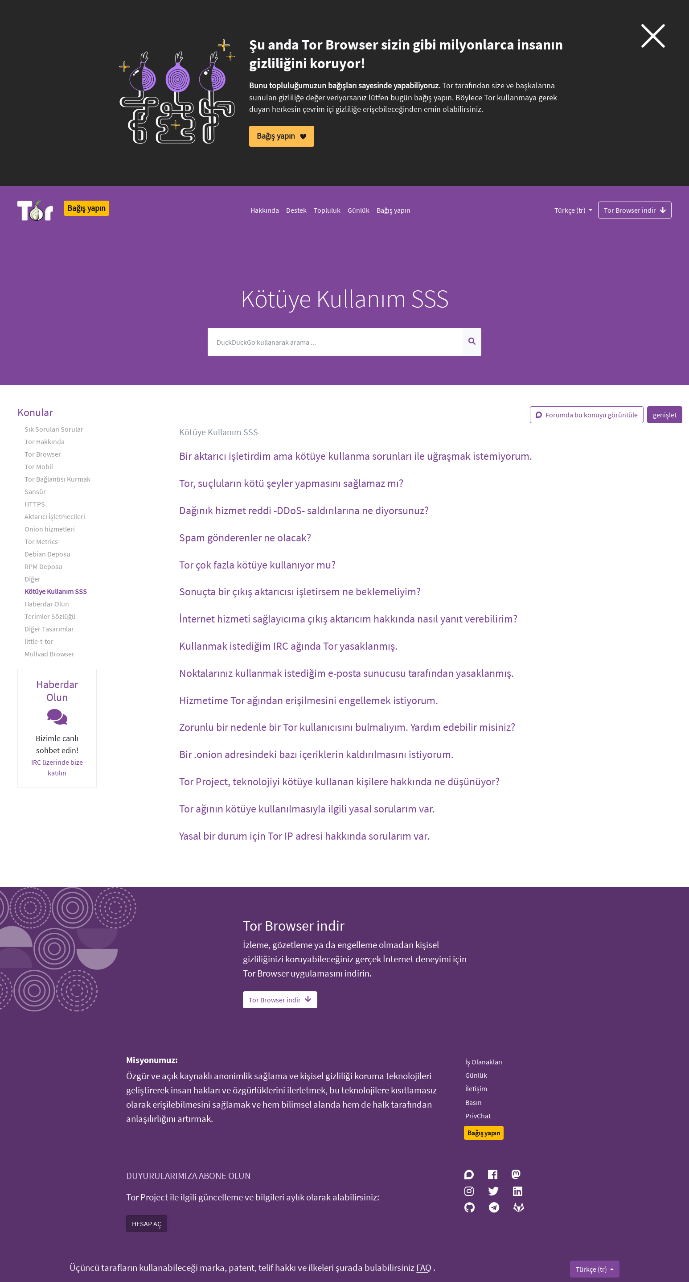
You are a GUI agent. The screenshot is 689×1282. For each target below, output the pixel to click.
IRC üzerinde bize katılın (57, 767)
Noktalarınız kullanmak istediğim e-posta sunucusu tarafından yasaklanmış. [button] (346, 673)
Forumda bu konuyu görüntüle (587, 414)
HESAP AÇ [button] (146, 1223)
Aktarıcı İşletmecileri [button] (55, 516)
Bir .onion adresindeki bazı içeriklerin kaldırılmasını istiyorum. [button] (316, 754)
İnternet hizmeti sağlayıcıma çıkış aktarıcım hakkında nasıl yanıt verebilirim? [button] (348, 619)
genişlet (665, 414)
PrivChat (478, 1115)
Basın (473, 1102)
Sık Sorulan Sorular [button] (54, 429)
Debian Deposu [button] (47, 553)
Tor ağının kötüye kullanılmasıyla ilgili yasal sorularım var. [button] (307, 809)
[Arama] (335, 342)
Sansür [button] (35, 491)
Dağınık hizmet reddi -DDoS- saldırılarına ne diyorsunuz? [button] (304, 510)
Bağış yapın (393, 210)
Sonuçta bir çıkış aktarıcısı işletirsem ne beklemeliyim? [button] (300, 591)
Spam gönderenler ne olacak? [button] (245, 537)
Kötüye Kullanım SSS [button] (56, 591)
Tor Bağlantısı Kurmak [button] (57, 478)
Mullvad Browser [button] (49, 653)
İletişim (476, 1088)
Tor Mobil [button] (39, 466)
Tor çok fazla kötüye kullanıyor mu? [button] (257, 565)
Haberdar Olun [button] (47, 603)
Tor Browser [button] (43, 453)
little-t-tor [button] (39, 641)
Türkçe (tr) (570, 210)
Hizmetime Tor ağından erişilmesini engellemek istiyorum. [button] (308, 700)
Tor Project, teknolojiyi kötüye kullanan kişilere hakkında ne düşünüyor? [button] (339, 781)
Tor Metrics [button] (41, 541)
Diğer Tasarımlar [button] (49, 628)
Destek (296, 210)
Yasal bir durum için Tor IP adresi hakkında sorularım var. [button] (304, 836)
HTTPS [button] (35, 503)
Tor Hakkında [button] (45, 441)
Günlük (358, 210)
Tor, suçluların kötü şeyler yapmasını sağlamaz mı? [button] (291, 483)
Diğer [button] (33, 578)
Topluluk (327, 210)
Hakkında (264, 210)
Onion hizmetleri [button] (50, 528)
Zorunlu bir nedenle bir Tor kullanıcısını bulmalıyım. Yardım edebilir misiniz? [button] (347, 727)
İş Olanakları (484, 1061)
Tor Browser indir (635, 209)
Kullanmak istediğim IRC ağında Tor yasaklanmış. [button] (288, 646)
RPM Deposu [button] (43, 566)
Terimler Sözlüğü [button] (50, 616)
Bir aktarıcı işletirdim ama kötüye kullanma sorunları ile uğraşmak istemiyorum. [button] (355, 456)
